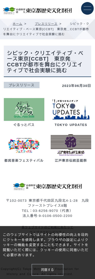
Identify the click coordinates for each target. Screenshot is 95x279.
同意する (47, 270)
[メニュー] (87, 8)
